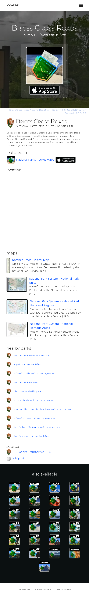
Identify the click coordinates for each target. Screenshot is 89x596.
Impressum (24, 590)
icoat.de (12, 5)
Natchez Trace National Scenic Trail (32, 355)
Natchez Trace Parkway (26, 382)
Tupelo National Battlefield (27, 364)
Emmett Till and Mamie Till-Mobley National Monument (42, 409)
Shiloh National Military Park (28, 391)
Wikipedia (19, 458)
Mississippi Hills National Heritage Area (34, 373)
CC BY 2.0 (81, 113)
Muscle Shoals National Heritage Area (33, 400)
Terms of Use (64, 590)
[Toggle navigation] (81, 5)
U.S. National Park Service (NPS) (32, 452)
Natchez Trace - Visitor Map (30, 260)
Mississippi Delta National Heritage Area (34, 418)
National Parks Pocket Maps (35, 159)
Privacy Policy (43, 590)
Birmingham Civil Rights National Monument (37, 427)
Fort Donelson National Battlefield (31, 436)
